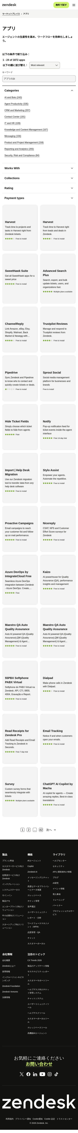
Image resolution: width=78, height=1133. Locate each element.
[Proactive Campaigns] (20, 531)
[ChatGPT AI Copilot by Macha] (58, 794)
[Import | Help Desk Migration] (20, 480)
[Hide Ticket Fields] (20, 429)
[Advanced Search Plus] (58, 280)
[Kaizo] (58, 582)
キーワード (7, 72)
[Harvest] (20, 228)
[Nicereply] (58, 531)
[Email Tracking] (58, 741)
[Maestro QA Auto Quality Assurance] (20, 635)
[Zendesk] (39, 1104)
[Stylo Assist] (58, 480)
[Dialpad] (58, 688)
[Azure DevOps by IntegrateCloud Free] (20, 582)
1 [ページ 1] (22, 832)
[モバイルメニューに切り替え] (74, 5)
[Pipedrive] (20, 381)
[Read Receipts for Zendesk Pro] (20, 741)
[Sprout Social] (58, 381)
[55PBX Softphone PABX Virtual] (20, 688)
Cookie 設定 (49, 1121)
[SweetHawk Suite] (20, 280)
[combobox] (44, 65)
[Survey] (20, 794)
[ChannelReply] (20, 332)
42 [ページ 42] (40, 832)
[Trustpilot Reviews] (58, 332)
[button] (36, 91)
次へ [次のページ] (51, 832)
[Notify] (58, 429)
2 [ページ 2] (28, 832)
